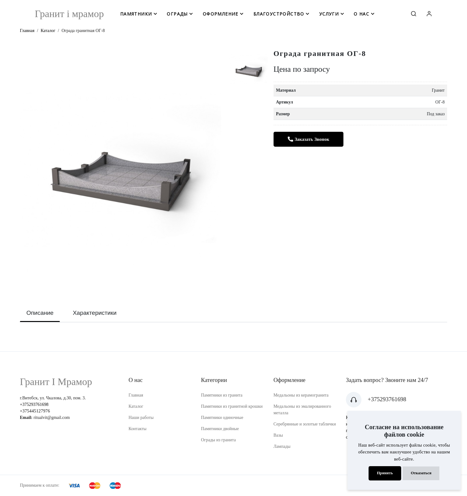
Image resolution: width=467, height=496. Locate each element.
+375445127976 (35, 411)
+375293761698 (34, 404)
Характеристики (94, 313)
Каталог (48, 30)
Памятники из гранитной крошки (231, 406)
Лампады (282, 446)
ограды (177, 14)
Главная (27, 30)
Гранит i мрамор (69, 13)
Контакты (138, 428)
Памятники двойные (220, 428)
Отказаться (421, 473)
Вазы (278, 435)
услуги (329, 14)
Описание (39, 313)
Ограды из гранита (218, 440)
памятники (136, 14)
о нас (361, 14)
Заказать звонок (308, 139)
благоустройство (278, 14)
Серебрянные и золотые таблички (305, 424)
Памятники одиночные (222, 417)
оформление (220, 14)
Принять (385, 473)
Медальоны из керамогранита (301, 395)
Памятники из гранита (222, 395)
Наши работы (141, 417)
